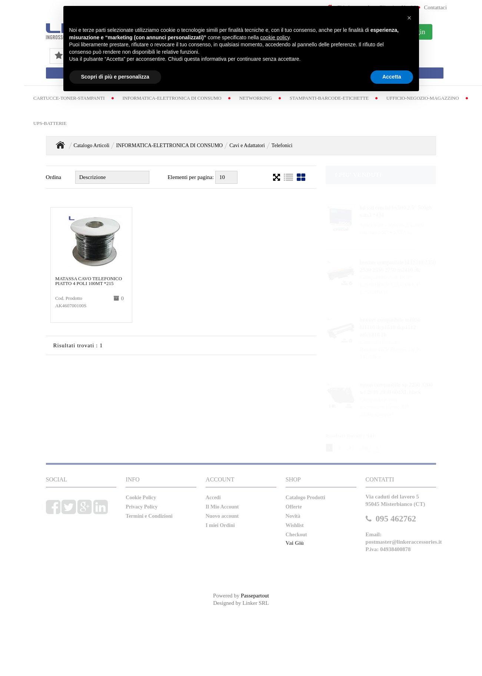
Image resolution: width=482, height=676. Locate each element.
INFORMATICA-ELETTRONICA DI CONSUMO (172, 98)
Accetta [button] (391, 77)
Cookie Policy (141, 497)
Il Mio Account (222, 507)
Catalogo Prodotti (305, 497)
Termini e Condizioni (149, 516)
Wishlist (295, 525)
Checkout (296, 534)
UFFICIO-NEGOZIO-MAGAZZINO (422, 98)
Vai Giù (295, 543)
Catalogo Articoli (92, 145)
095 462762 (396, 518)
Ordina (54, 177)
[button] (409, 18)
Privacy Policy (141, 507)
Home (60, 144)
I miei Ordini (220, 525)
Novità (293, 516)
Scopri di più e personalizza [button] (115, 77)
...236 (363, 447)
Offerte (294, 507)
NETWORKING (255, 98)
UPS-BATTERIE (50, 123)
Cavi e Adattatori (247, 145)
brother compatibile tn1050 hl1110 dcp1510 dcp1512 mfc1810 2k (390, 327)
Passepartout (255, 596)
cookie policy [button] (274, 37)
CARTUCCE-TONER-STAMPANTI (68, 98)
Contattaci (435, 7)
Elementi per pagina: (190, 177)
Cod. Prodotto (68, 298)
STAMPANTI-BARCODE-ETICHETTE (329, 98)
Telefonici (282, 145)
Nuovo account (222, 516)
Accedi (213, 497)
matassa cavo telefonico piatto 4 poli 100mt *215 (88, 281)
